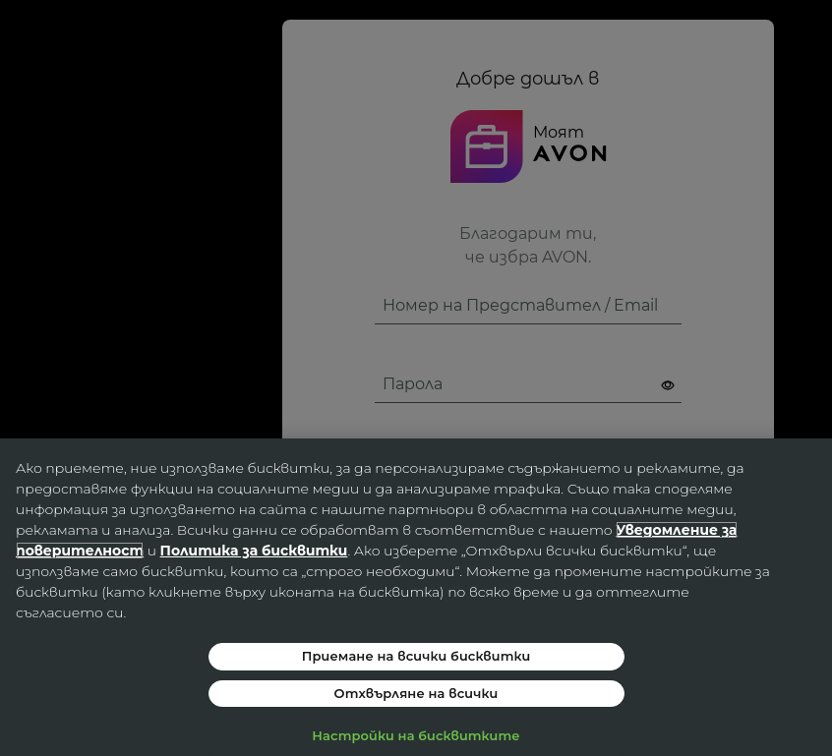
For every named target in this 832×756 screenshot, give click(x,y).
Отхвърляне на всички (416, 693)
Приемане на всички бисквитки (416, 656)
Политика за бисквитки (254, 550)
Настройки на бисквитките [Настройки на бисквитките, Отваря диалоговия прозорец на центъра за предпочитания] (415, 735)
